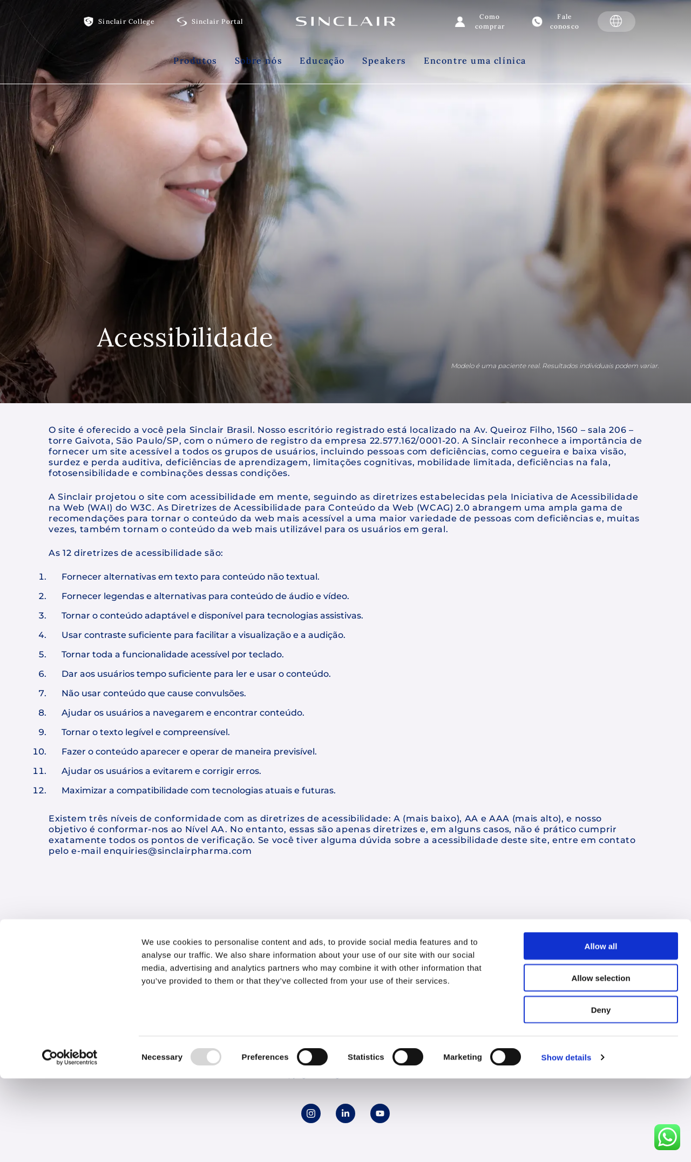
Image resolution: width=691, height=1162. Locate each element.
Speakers (384, 60)
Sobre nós (258, 60)
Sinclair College (126, 21)
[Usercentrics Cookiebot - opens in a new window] (70, 982)
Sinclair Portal (217, 21)
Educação (322, 60)
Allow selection (600, 902)
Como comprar (490, 21)
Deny (601, 934)
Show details (566, 981)
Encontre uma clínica (475, 60)
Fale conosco (564, 21)
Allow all (601, 870)
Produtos (195, 60)
